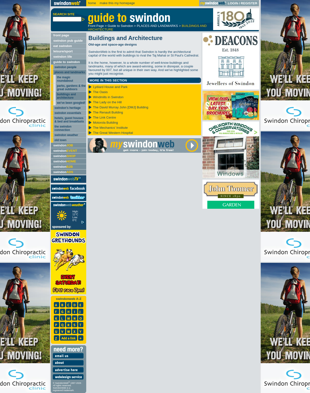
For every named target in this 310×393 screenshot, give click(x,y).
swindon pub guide (68, 40)
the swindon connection (62, 128)
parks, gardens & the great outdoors (71, 87)
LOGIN (233, 3)
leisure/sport (63, 51)
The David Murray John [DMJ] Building (120, 107)
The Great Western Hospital (113, 133)
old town (60, 140)
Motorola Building (105, 122)
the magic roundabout (65, 79)
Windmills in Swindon (108, 97)
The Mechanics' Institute (110, 127)
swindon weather (66, 135)
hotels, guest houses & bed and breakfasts (69, 119)
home (92, 3)
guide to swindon (66, 62)
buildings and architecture (66, 96)
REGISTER (249, 3)
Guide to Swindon (120, 26)
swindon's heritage (67, 108)
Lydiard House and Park (110, 87)
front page (61, 35)
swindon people (65, 67)
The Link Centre (104, 117)
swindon (63, 145)
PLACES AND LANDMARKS (157, 26)
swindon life (62, 56)
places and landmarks (69, 72)
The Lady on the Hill (107, 102)
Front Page (96, 26)
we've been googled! (71, 102)
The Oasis (100, 92)
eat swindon (62, 46)
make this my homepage (117, 3)
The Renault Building (108, 112)
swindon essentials (67, 113)
